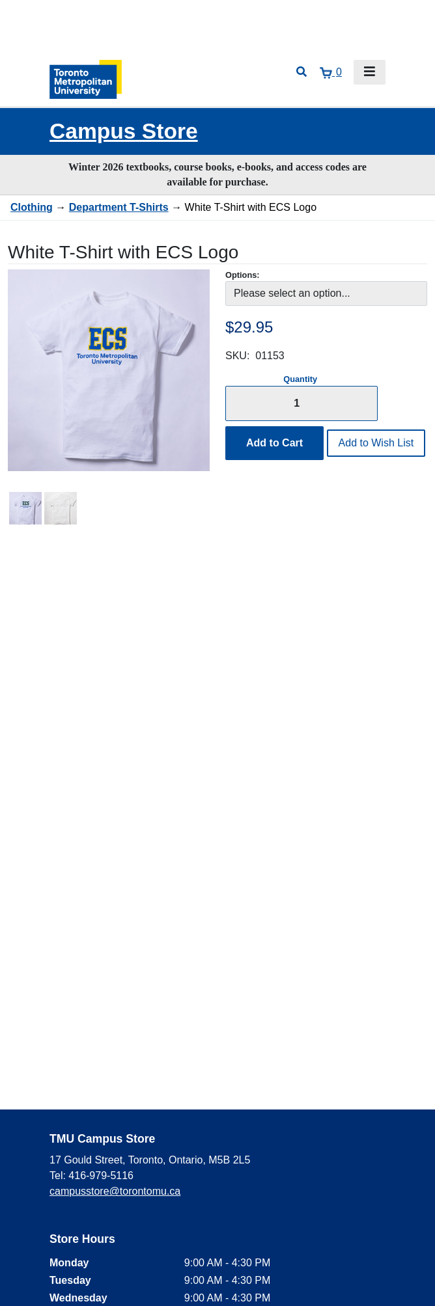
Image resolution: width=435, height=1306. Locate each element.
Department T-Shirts (119, 207)
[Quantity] (301, 403)
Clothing (31, 207)
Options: (242, 275)
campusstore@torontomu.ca (114, 1191)
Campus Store (123, 131)
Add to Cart (274, 442)
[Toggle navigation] (370, 72)
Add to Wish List (376, 442)
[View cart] (330, 72)
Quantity (300, 379)
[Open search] (301, 72)
